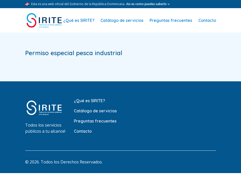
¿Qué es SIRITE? (78, 20)
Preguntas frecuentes (171, 20)
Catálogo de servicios (122, 20)
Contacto (207, 20)
